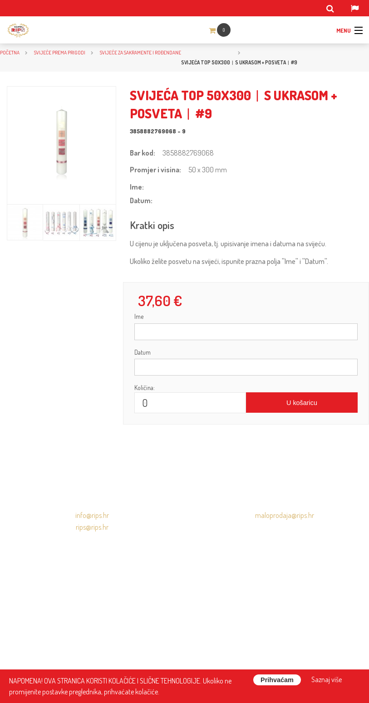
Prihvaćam (277, 679)
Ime (138, 316)
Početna (10, 52)
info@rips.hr (92, 515)
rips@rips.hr (92, 527)
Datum (142, 352)
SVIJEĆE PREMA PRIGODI (59, 52)
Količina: (144, 387)
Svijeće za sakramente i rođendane (140, 52)
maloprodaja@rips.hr (284, 515)
